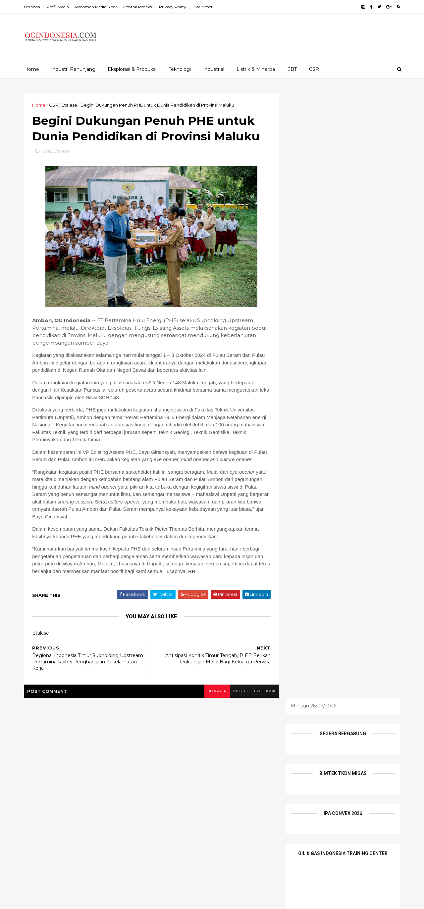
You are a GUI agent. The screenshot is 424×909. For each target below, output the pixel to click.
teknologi (247, 787)
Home (31, 69)
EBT (292, 69)
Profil (226, 776)
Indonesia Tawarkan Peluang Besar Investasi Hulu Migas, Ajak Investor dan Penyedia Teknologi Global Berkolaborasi (95, 803)
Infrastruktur (199, 764)
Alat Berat (167, 741)
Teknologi (180, 69)
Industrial (213, 69)
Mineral (254, 764)
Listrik (229, 764)
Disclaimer (203, 6)
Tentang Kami (171, 799)
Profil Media (58, 6)
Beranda (33, 6)
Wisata (204, 799)
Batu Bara (199, 741)
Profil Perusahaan (175, 787)
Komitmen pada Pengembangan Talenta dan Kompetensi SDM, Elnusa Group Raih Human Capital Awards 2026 (98, 836)
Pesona (201, 776)
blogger (212, 699)
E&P (245, 741)
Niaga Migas (169, 776)
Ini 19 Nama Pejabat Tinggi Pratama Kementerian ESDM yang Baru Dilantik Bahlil (96, 746)
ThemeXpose (59, 900)
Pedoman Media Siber (97, 6)
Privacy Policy (173, 6)
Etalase (70, 105)
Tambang (215, 787)
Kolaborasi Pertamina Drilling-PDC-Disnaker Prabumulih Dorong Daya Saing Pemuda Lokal (95, 773)
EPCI (181, 753)
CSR (314, 69)
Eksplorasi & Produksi (132, 69)
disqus (236, 699)
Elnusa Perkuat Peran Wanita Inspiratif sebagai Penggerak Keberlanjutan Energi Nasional (99, 866)
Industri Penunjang (73, 69)
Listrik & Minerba (256, 69)
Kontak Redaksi (139, 6)
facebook (261, 699)
